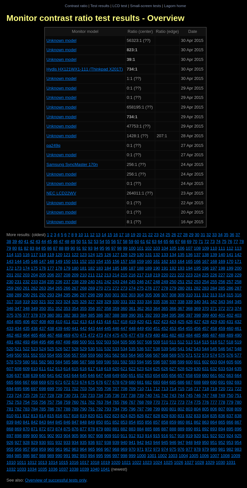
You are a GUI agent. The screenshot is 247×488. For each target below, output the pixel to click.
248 (156, 281)
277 (156, 288)
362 (140, 308)
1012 (32, 462)
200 (238, 268)
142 (238, 254)
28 (185, 234)
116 (26, 254)
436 (34, 328)
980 (213, 449)
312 (205, 294)
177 (50, 268)
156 (115, 261)
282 (197, 288)
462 (10, 335)
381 (58, 315)
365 (164, 308)
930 (42, 442)
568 (164, 355)
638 (26, 375)
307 (164, 294)
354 (75, 308)
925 (238, 435)
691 (221, 382)
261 (26, 288)
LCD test (120, 6)
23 (156, 234)
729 (58, 395)
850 (99, 422)
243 (115, 281)
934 (75, 442)
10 (80, 234)
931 (50, 442)
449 (140, 328)
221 (173, 275)
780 (238, 402)
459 (221, 328)
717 (197, 388)
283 (205, 288)
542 (189, 348)
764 (107, 402)
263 (42, 288)
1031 (230, 462)
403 (238, 315)
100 (132, 248)
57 (119, 241)
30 (197, 234)
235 (50, 281)
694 (10, 388)
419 (132, 321)
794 (115, 409)
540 (173, 348)
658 (189, 375)
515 (205, 342)
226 (213, 275)
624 (148, 368)
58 (125, 241)
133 (164, 254)
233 (34, 281)
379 (42, 315)
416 (107, 321)
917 (173, 435)
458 (213, 328)
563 (124, 355)
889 (181, 428)
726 (34, 395)
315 (229, 294)
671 (58, 382)
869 (18, 428)
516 (213, 342)
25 (168, 234)
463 (18, 335)
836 (221, 415)
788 (66, 409)
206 (50, 275)
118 (42, 254)
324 (66, 301)
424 (173, 321)
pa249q (53, 145)
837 (229, 415)
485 (197, 335)
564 (132, 355)
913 (140, 435)
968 (115, 449)
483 (181, 335)
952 (221, 442)
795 (124, 409)
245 (132, 281)
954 (238, 442)
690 (213, 382)
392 (148, 315)
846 (66, 422)
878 (91, 428)
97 (113, 248)
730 (66, 395)
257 (229, 281)
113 (238, 248)
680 (132, 382)
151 (75, 261)
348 (26, 308)
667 (26, 382)
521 (18, 348)
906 (83, 435)
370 (205, 308)
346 (10, 308)
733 (91, 395)
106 (181, 248)
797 (140, 409)
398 (197, 315)
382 (66, 315)
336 (164, 301)
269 (91, 288)
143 (10, 261)
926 (10, 442)
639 (34, 375)
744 (181, 395)
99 (125, 248)
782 (18, 409)
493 (26, 342)
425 (181, 321)
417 (115, 321)
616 (83, 368)
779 (229, 402)
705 (99, 388)
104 (164, 248)
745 (189, 395)
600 (189, 361)
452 (164, 328)
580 (26, 361)
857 (156, 422)
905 (75, 435)
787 (58, 409)
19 (133, 234)
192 (173, 268)
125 (99, 254)
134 (173, 254)
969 (124, 449)
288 (10, 294)
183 (99, 268)
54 (102, 241)
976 (181, 449)
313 (213, 294)
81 (20, 248)
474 (107, 335)
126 (107, 254)
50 (78, 241)
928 (26, 442)
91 (78, 248)
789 (75, 409)
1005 (193, 455)
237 (66, 281)
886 (156, 428)
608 (18, 368)
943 (148, 442)
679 (124, 382)
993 (83, 455)
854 (132, 422)
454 (181, 328)
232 (26, 281)
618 (99, 368)
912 (132, 435)
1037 (63, 469)
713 (164, 388)
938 (107, 442)
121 (66, 254)
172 (10, 268)
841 (26, 422)
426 (189, 321)
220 (164, 275)
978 (197, 449)
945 (164, 442)
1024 (157, 462)
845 (58, 422)
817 (66, 415)
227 (221, 275)
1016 (73, 462)
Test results (99, 6)
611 (42, 368)
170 (229, 261)
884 (140, 428)
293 (50, 294)
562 (115, 355)
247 (148, 281)
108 (197, 248)
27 (179, 234)
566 (148, 355)
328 (99, 301)
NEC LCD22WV (61, 193)
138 (205, 254)
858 (164, 422)
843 (42, 422)
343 (221, 301)
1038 (73, 469)
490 (238, 335)
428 (205, 321)
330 (115, 301)
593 (132, 361)
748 (213, 395)
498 (66, 342)
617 (91, 368)
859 (173, 422)
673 (75, 382)
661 (213, 375)
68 (183, 241)
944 (156, 442)
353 (66, 308)
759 (66, 402)
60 (136, 241)
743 (173, 395)
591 (115, 361)
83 (32, 248)
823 (115, 415)
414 (91, 321)
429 (213, 321)
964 (83, 449)
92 (84, 248)
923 (221, 435)
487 (213, 335)
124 (91, 254)
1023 (147, 462)
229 (238, 275)
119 (50, 254)
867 (238, 422)
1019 (105, 462)
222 (181, 275)
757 (50, 402)
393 (156, 315)
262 (34, 288)
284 (213, 288)
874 (58, 428)
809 (238, 409)
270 (99, 288)
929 (34, 442)
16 (115, 234)
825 (132, 415)
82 (26, 248)
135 (181, 254)
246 (140, 281)
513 (189, 342)
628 (181, 368)
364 (156, 308)
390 (132, 315)
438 (50, 328)
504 (115, 342)
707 (115, 388)
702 (75, 388)
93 (90, 248)
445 (107, 328)
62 (148, 241)
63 (154, 241)
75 (224, 241)
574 (213, 355)
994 (91, 455)
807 (221, 409)
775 (197, 402)
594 (140, 361)
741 (156, 395)
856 (148, 422)
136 (189, 254)
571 (189, 355)
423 (164, 321)
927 (18, 442)
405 (18, 321)
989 (50, 455)
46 (55, 241)
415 (99, 321)
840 (18, 422)
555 (58, 355)
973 (156, 449)
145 (26, 261)
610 (34, 368)
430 (221, 321)
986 (26, 455)
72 (206, 241)
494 (34, 342)
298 (91, 294)
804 (197, 409)
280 (181, 288)
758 (58, 402)
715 (181, 388)
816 (58, 415)
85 (43, 248)
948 (189, 442)
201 (10, 275)
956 (18, 449)
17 (121, 234)
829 (164, 415)
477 (132, 335)
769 (148, 402)
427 (197, 321)
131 (148, 254)
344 (229, 301)
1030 (220, 462)
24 (162, 234)
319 (26, 301)
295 (66, 294)
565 (140, 355)
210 (83, 275)
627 (173, 368)
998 (124, 455)
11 (86, 234)
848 (83, 422)
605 (229, 361)
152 (83, 261)
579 (18, 361)
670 (50, 382)
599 (181, 361)
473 (99, 335)
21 (144, 234)
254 (205, 281)
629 (189, 368)
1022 (137, 462)
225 (205, 275)
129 (132, 254)
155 (107, 261)
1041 (105, 469)
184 (107, 268)
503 (107, 342)
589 (99, 361)
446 (115, 328)
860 (181, 422)
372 (221, 308)
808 (229, 409)
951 (213, 442)
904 (66, 435)
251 (181, 281)
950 (205, 442)
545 (213, 348)
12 (92, 234)
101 (140, 248)
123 (83, 254)
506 (132, 342)
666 (18, 382)
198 (221, 268)
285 (221, 288)
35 (226, 234)
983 (238, 449)
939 (115, 442)
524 (42, 348)
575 (221, 355)
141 (229, 254)
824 (124, 415)
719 (213, 388)
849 (91, 422)
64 (160, 241)
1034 (32, 469)
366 (173, 308)
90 (72, 248)
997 (115, 455)
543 (197, 348)
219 (156, 275)
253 (197, 281)
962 (66, 449)
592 (124, 361)
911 (124, 435)
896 (238, 428)
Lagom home (175, 6)
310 (189, 294)
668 (34, 382)
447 (124, 328)
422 (156, 321)
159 (140, 261)
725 (26, 395)
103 (156, 248)
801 (173, 409)
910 (115, 435)
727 (42, 395)
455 (189, 328)
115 (18, 254)
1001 (152, 455)
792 (99, 409)
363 (148, 308)
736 (115, 395)
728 (50, 395)
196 (205, 268)
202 (18, 275)
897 (10, 435)
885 (148, 428)
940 (124, 442)
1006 (204, 455)
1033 (21, 469)
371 (213, 308)
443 (91, 328)
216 (132, 275)
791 (91, 409)
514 (197, 342)
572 (197, 355)
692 (229, 382)
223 (189, 275)
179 (66, 268)
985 (18, 455)
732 (83, 395)
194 (189, 268)
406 (26, 321)
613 (58, 368)
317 (10, 301)
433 (10, 328)
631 (205, 368)
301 (115, 294)
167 (205, 261)
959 (42, 449)
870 (26, 428)
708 (124, 388)
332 (132, 301)
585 (66, 361)
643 (66, 375)
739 (140, 395)
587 (83, 361)
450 (148, 328)
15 (109, 234)
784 (34, 409)
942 (140, 442)
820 (91, 415)
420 (140, 321)
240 (91, 281)
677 (107, 382)
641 (50, 375)
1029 (210, 462)
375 (10, 315)
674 (83, 382)
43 (37, 241)
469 (66, 335)
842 (34, 422)
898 (18, 435)
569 (173, 355)
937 (99, 442)
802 (181, 409)
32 (208, 234)
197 (213, 268)
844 (50, 422)
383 (75, 315)
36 (232, 234)
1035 (42, 469)
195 (197, 268)
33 (214, 234)
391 (140, 315)
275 (140, 288)
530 (91, 348)
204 (34, 275)
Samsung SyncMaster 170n (72, 164)
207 (58, 275)
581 (34, 361)
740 (148, 395)
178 (58, 268)
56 (113, 241)
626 (164, 368)
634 (229, 368)
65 (166, 241)
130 (140, 254)
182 (91, 268)
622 (132, 368)
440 (66, 328)
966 (99, 449)
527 (66, 348)
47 (61, 241)
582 (42, 361)
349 (34, 308)
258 (238, 281)
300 (107, 294)
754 (26, 402)
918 (181, 435)
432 (238, 321)
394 (164, 315)
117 (34, 254)
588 (91, 361)
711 (148, 388)
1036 (53, 469)
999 (132, 455)
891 (197, 428)
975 (173, 449)
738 (132, 395)
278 (164, 288)
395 (173, 315)
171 (238, 261)
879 (99, 428)
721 (229, 388)
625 (156, 368)
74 (218, 241)
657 (181, 375)
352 (58, 308)
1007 (214, 455)
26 (173, 234)
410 (58, 321)
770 (156, 402)
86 (49, 248)
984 (10, 455)
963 (75, 449)
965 (91, 449)
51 (84, 241)
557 (75, 355)
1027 (189, 462)
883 (132, 428)
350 (42, 308)
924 (229, 435)
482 (173, 335)
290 (26, 294)
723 (10, 395)
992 (75, 455)
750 (229, 395)
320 (34, 301)
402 (229, 315)
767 (132, 402)
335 (156, 301)
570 (181, 355)
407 (34, 321)
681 (140, 382)
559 (91, 355)
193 (181, 268)
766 (124, 402)
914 (148, 435)
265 (58, 288)
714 (173, 388)
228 (229, 275)
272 (115, 288)
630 (197, 368)
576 (229, 355)
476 (124, 335)
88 (61, 248)
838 (238, 415)
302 (124, 294)
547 (229, 348)
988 (42, 455)
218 (148, 275)
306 (156, 294)
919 (189, 435)
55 (107, 241)
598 (173, 361)
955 (10, 449)
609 (26, 368)
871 (34, 428)
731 (75, 395)
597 (164, 361)
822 (107, 415)
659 (197, 375)
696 (26, 388)
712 (156, 388)
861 (189, 422)
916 (164, 435)
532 (107, 348)
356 (91, 308)
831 (181, 415)
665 (10, 382)
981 (221, 449)
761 (83, 402)
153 (91, 261)
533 (115, 348)
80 (14, 248)
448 (132, 328)
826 (140, 415)
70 (195, 241)
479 (148, 335)
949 (197, 442)
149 (58, 261)
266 (66, 288)
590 (107, 361)
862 (197, 422)
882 (124, 428)
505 (124, 342)
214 (115, 275)
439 (58, 328)
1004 (183, 455)
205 (42, 275)
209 (75, 275)
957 (26, 449)
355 (83, 308)
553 (42, 355)
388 (115, 315)
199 (229, 268)
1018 (94, 462)
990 (58, 455)
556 (66, 355)
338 (181, 301)
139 (213, 254)
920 (197, 435)
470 (75, 335)
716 (189, 388)
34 (220, 234)
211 (91, 275)
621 (124, 368)
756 (42, 402)
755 (34, 402)
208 (66, 275)
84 (37, 248)
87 (55, 248)
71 (200, 241)
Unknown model (61, 40)
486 (205, 335)
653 (148, 375)
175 (34, 268)
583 (50, 361)
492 (18, 342)
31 (202, 234)
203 (26, 275)
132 (156, 254)
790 (83, 409)
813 (34, 415)
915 (156, 435)
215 (124, 275)
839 (10, 422)
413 (83, 321)
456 (197, 328)
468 (58, 335)
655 (164, 375)
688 (197, 382)
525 (50, 348)
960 (50, 449)
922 (213, 435)
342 (213, 301)
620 (115, 368)
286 (229, 288)
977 (189, 449)
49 (72, 241)
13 (98, 234)
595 (148, 361)
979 (205, 449)
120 (58, 254)
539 (164, 348)
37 (237, 234)
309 (181, 294)
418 (124, 321)
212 (99, 275)
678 (115, 382)
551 (26, 355)
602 (205, 361)
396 (181, 315)
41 (26, 241)
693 (238, 382)
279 (173, 288)
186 (124, 268)
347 (18, 308)
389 (124, 315)
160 (148, 261)
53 (96, 241)
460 (229, 328)
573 (205, 355)
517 (221, 342)
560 (99, 355)
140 (221, 254)
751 (238, 395)
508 (148, 342)
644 (75, 375)
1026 (178, 462)
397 (189, 315)
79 (8, 248)
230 (10, 281)
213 (107, 275)
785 (42, 409)
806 (213, 409)
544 (205, 348)
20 (138, 234)
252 (189, 281)
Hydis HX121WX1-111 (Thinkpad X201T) (84, 69)
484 (189, 335)
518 (229, 342)
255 (213, 281)
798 (148, 409)
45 (49, 241)
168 (213, 261)
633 (221, 368)
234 (42, 281)
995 (99, 455)
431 (229, 321)
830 (173, 415)
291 (34, 294)
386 (99, 315)
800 (164, 409)
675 (91, 382)
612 (50, 368)
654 (156, 375)
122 (75, 254)
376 (18, 315)
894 (221, 428)
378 (34, 315)
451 (156, 328)
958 (34, 449)
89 (67, 248)
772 (173, 402)
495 (42, 342)
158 (132, 261)
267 (75, 288)
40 (20, 241)
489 (229, 335)
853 (124, 422)
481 (164, 335)
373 (229, 308)
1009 (235, 455)
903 (58, 435)
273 (124, 288)
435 (26, 328)
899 (26, 435)
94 (96, 248)
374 (238, 308)
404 (10, 321)
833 (197, 415)
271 (107, 288)
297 (83, 294)
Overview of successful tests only (56, 480)
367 (181, 308)
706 (107, 388)
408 (42, 321)
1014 (53, 462)
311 (197, 294)
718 (205, 388)
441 (75, 328)
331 (124, 301)
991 (66, 455)
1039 (84, 469)
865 (221, 422)
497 (58, 342)
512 (181, 342)
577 (238, 355)
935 (83, 442)
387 (107, 315)
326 (83, 301)
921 (205, 435)
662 (221, 375)
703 (83, 388)
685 (173, 382)
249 (164, 281)
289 (18, 294)
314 (221, 294)
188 (140, 268)
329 (107, 301)
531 (99, 348)
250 (173, 281)
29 (191, 234)
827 (148, 415)
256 (221, 281)
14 (104, 234)
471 (83, 335)
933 (66, 442)
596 (156, 361)
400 (213, 315)
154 (99, 261)
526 (58, 348)
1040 (94, 469)
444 (99, 328)
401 (221, 315)
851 (107, 422)
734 (99, 395)
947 (181, 442)
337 (173, 301)
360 (124, 308)
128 (124, 254)
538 (156, 348)
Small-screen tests (145, 6)
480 (156, 335)
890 (189, 428)
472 (91, 335)
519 (238, 342)
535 (132, 348)
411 (66, 321)
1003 (173, 455)
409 (50, 321)
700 (58, 388)
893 (213, 428)
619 (107, 368)
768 (140, 402)
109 (205, 248)
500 (83, 342)
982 (229, 449)
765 (115, 402)
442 (83, 328)
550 (18, 355)
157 (124, 261)
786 (50, 409)
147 (42, 261)
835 (213, 415)
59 (131, 241)
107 (189, 248)
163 (173, 261)
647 (99, 375)
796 (132, 409)
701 (66, 388)
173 (18, 268)
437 (42, 328)
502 (99, 342)
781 (10, 409)
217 (140, 275)
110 (213, 248)
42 (32, 241)
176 (42, 268)
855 (140, 422)
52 (90, 241)
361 (132, 308)
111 (221, 248)
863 (205, 422)
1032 (11, 469)
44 (43, 241)
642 (58, 375)
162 (164, 261)
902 (50, 435)
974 (164, 449)
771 (164, 402)
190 (156, 268)
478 (140, 335)
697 (34, 388)
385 (91, 315)
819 (83, 415)
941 (132, 442)
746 (197, 395)
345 (238, 301)
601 (197, 361)
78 (241, 241)
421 (148, 321)
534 (124, 348)
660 (205, 375)
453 (173, 328)
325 (75, 301)
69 (189, 241)
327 (91, 301)
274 (132, 288)
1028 (199, 462)
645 (83, 375)
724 (18, 395)
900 (34, 435)
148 (50, 261)
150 (66, 261)
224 (197, 275)
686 (181, 382)
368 (189, 308)
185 (115, 268)
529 (83, 348)
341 (205, 301)
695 (18, 388)
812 (26, 415)
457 (205, 328)
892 (205, 428)
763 (99, 402)
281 (189, 288)
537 (148, 348)
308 (173, 294)
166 (197, 261)
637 (18, 375)
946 (173, 442)
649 (115, 375)
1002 (162, 455)
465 (34, 335)
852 (115, 422)
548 (238, 348)
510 (164, 342)
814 (42, 415)
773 (181, 402)
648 (107, 375)
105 (173, 248)
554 (50, 355)
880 (107, 428)
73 (212, 241)
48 (67, 241)
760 (75, 402)
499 (75, 342)
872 (42, 428)
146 (34, 261)
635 (238, 368)
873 (50, 428)
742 (164, 395)
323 (58, 301)
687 (189, 382)
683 (156, 382)
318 (18, 301)
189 (148, 268)
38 (8, 241)
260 (18, 288)
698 (42, 388)
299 (99, 294)
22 (150, 234)
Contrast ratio (76, 6)
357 (99, 308)
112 (229, 248)
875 (66, 428)
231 (18, 281)
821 (99, 415)
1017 (84, 462)
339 (189, 301)
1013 (42, 462)
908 (99, 435)
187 (132, 268)
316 (238, 294)
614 (66, 368)
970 (132, 449)
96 (107, 248)
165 (189, 261)
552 (34, 355)
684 (164, 382)
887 (164, 428)
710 (140, 388)
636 (10, 375)
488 (221, 335)
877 (83, 428)
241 (99, 281)
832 (189, 415)
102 (148, 248)
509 (156, 342)
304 (140, 294)
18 (127, 234)
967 (107, 449)
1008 (225, 455)
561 (107, 355)
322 (50, 301)
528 (75, 348)
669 (42, 382)
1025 (168, 462)
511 (173, 342)
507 (140, 342)
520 (10, 348)
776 (205, 402)
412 (75, 321)
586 (75, 361)
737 (124, 395)
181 (83, 268)
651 (132, 375)
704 (91, 388)
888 (173, 428)
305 (148, 294)
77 (235, 241)
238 (75, 281)
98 (119, 248)
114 (10, 254)
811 (18, 415)
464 (26, 335)
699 (50, 388)
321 (42, 301)
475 (115, 335)
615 (75, 368)
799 (156, 409)
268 (83, 288)
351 (50, 308)
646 (91, 375)
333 (140, 301)
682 (148, 382)
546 (221, 348)
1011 (21, 462)
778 (221, 402)
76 (230, 241)
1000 (141, 455)
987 (34, 455)
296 (75, 294)
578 (10, 361)
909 (107, 435)
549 (10, 355)
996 (107, 455)
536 (140, 348)
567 (156, 355)
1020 (115, 462)
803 (189, 409)
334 (148, 301)
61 (142, 241)
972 (148, 449)
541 (181, 348)
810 (10, 415)
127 (115, 254)
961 (58, 449)
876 (75, 428)
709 (132, 388)
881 (115, 428)
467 (50, 335)
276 (148, 288)
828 (156, 415)
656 (173, 375)
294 (58, 294)
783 (26, 409)
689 (205, 382)
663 (229, 375)
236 (58, 281)
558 (83, 355)
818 (75, 415)
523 (34, 348)
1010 (11, 462)
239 (83, 281)
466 (42, 335)
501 (91, 342)
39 (14, 241)
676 (99, 382)
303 (132, 294)
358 (107, 308)
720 (221, 388)
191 (164, 268)
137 (197, 254)
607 (10, 368)
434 (18, 328)
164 (181, 261)
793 (107, 409)
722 (238, 388)
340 (197, 301)
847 (75, 422)
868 (10, 428)
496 (50, 342)
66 (171, 241)
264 (50, 288)
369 (197, 308)
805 (205, 409)
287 (238, 288)
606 (238, 361)
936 (91, 442)
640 (42, 375)
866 (229, 422)
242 (107, 281)
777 (213, 402)
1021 (126, 462)
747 (205, 395)
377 (26, 315)
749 (221, 395)
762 (91, 402)
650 (124, 375)
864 (213, 422)
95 (102, 248)
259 (10, 288)
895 (229, 428)
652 (140, 375)
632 (213, 368)
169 (221, 261)
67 (177, 241)
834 (205, 415)
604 (221, 361)
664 (238, 375)
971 (140, 449)
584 (58, 361)
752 (10, 402)
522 (26, 348)
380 (50, 315)
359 (115, 308)
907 (91, 435)
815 (50, 415)
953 (229, 442)
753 (18, 402)
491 (10, 342)
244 (124, 281)
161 (156, 261)
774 (189, 402)
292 (42, 294)
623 (140, 368)
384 (83, 315)
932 (58, 442)
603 (213, 361)
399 (205, 315)
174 (26, 268)
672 (66, 382)
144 (18, 261)
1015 (63, 462)
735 (107, 395)
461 (238, 328)
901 (42, 435)
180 (75, 268)
